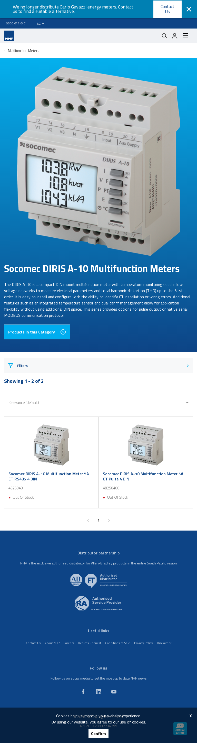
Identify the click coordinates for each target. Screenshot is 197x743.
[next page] (109, 520)
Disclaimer (164, 642)
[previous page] (88, 520)
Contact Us (167, 8)
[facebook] (83, 691)
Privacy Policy (143, 642)
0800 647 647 (16, 23)
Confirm (98, 733)
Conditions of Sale (117, 642)
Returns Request (89, 642)
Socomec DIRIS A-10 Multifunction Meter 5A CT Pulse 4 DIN (143, 476)
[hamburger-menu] (186, 36)
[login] (175, 36)
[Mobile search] (164, 36)
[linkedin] (98, 691)
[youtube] (113, 691)
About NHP (52, 642)
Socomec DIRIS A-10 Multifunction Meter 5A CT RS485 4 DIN (48, 476)
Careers (69, 642)
